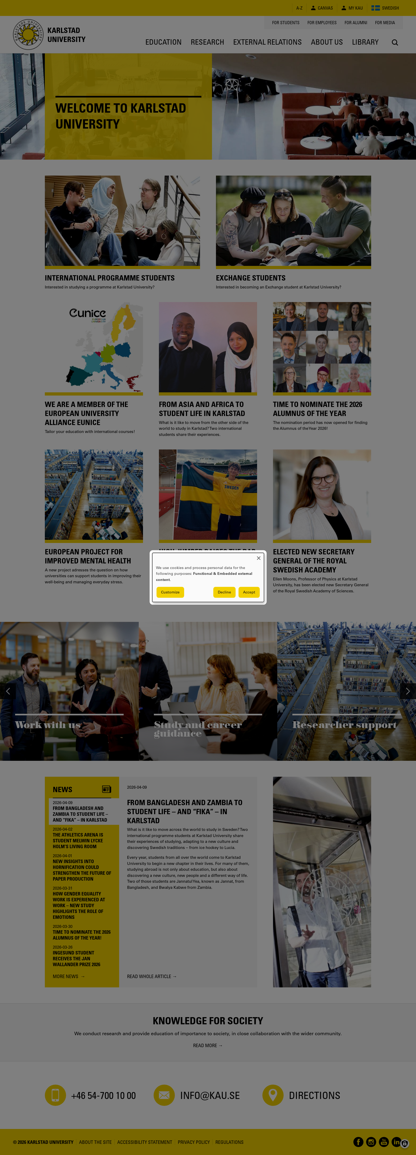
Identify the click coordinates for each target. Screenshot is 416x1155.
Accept (249, 592)
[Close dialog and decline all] (258, 556)
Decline (224, 592)
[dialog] (208, 577)
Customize (170, 592)
